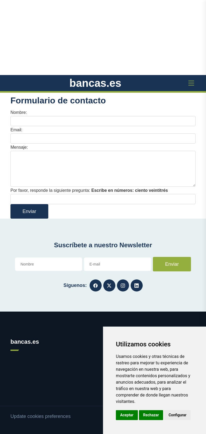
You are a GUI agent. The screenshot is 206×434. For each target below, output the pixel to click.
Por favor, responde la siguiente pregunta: (89, 190)
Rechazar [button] (151, 415)
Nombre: (18, 112)
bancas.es (95, 83)
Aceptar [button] (127, 415)
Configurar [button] (177, 415)
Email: (16, 130)
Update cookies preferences (40, 416)
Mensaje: (19, 147)
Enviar (29, 211)
